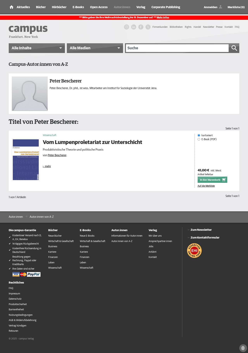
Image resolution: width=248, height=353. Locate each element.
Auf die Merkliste (206, 186)
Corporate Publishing (166, 7)
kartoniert (207, 135)
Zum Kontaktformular (205, 237)
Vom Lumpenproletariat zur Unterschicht (92, 142)
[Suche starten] (234, 48)
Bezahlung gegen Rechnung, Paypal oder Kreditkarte (24, 261)
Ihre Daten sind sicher (23, 269)
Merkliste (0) (236, 7)
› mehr (47, 166)
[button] (37, 48)
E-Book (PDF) (209, 139)
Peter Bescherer (57, 155)
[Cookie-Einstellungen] (243, 348)
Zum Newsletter (201, 229)
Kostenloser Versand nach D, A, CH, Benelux (26, 237)
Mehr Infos (163, 17)
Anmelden (210, 7)
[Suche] (177, 48)
